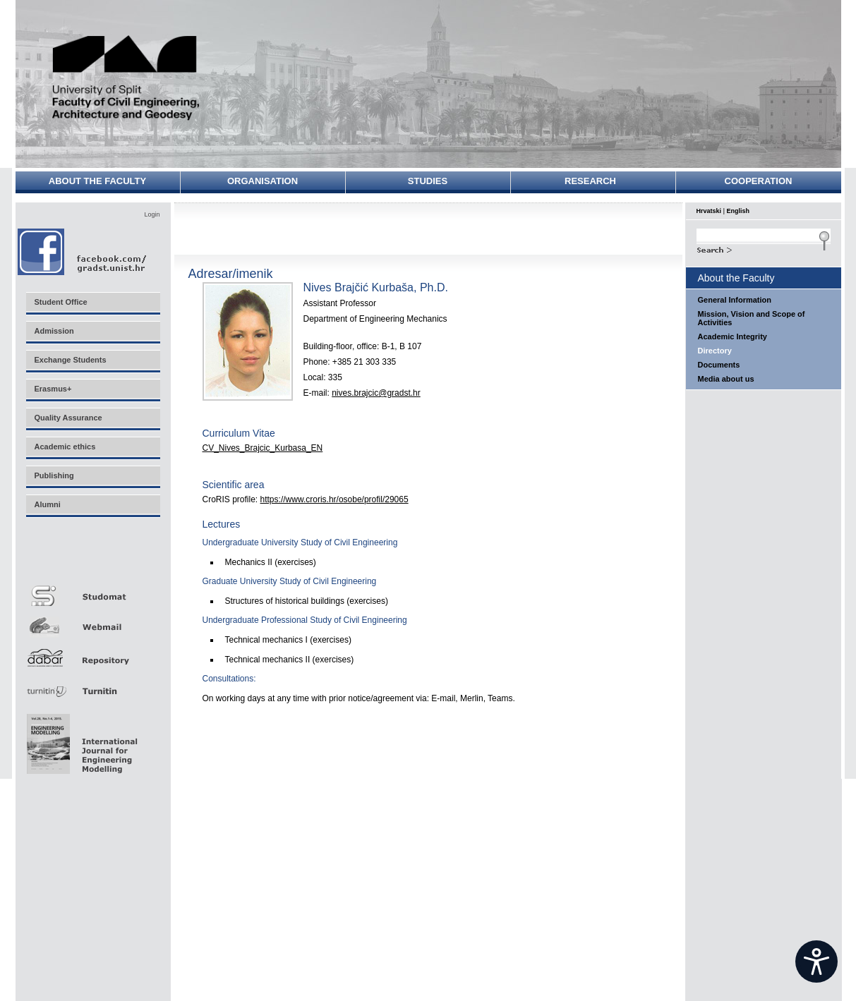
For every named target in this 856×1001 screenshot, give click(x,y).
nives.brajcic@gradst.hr (376, 393)
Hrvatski (709, 210)
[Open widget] (816, 961)
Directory (715, 350)
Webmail (92, 622)
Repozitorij (92, 653)
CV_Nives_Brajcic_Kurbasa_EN (263, 448)
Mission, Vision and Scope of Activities (751, 318)
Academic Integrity (732, 336)
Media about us (726, 379)
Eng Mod (80, 740)
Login (151, 214)
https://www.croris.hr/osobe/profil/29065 (334, 499)
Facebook (83, 251)
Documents (719, 364)
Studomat (92, 590)
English (738, 210)
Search (764, 248)
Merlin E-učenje (92, 558)
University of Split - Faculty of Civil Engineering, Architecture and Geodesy (126, 79)
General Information (735, 300)
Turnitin (92, 685)
